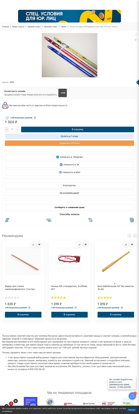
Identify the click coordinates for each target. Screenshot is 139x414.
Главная (5, 27)
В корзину (77, 129)
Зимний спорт (34, 27)
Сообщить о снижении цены (69, 207)
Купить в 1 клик (69, 136)
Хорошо (131, 410)
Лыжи (63, 27)
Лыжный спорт (50, 27)
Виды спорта (18, 27)
